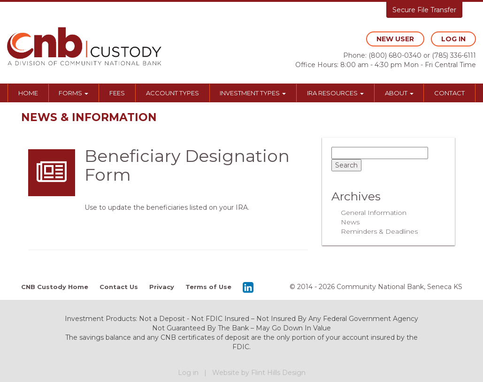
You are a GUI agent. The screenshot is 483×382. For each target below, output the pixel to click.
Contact (449, 93)
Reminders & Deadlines (379, 231)
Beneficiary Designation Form (187, 165)
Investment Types (253, 93)
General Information (373, 212)
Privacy (161, 286)
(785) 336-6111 (454, 55)
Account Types (172, 93)
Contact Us (119, 286)
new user (395, 39)
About (399, 93)
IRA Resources (335, 93)
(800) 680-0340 (395, 55)
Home (28, 93)
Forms (73, 93)
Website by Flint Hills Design (259, 372)
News (350, 222)
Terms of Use (208, 286)
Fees (117, 93)
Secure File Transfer (424, 10)
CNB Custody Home (54, 286)
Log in (188, 372)
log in (453, 39)
